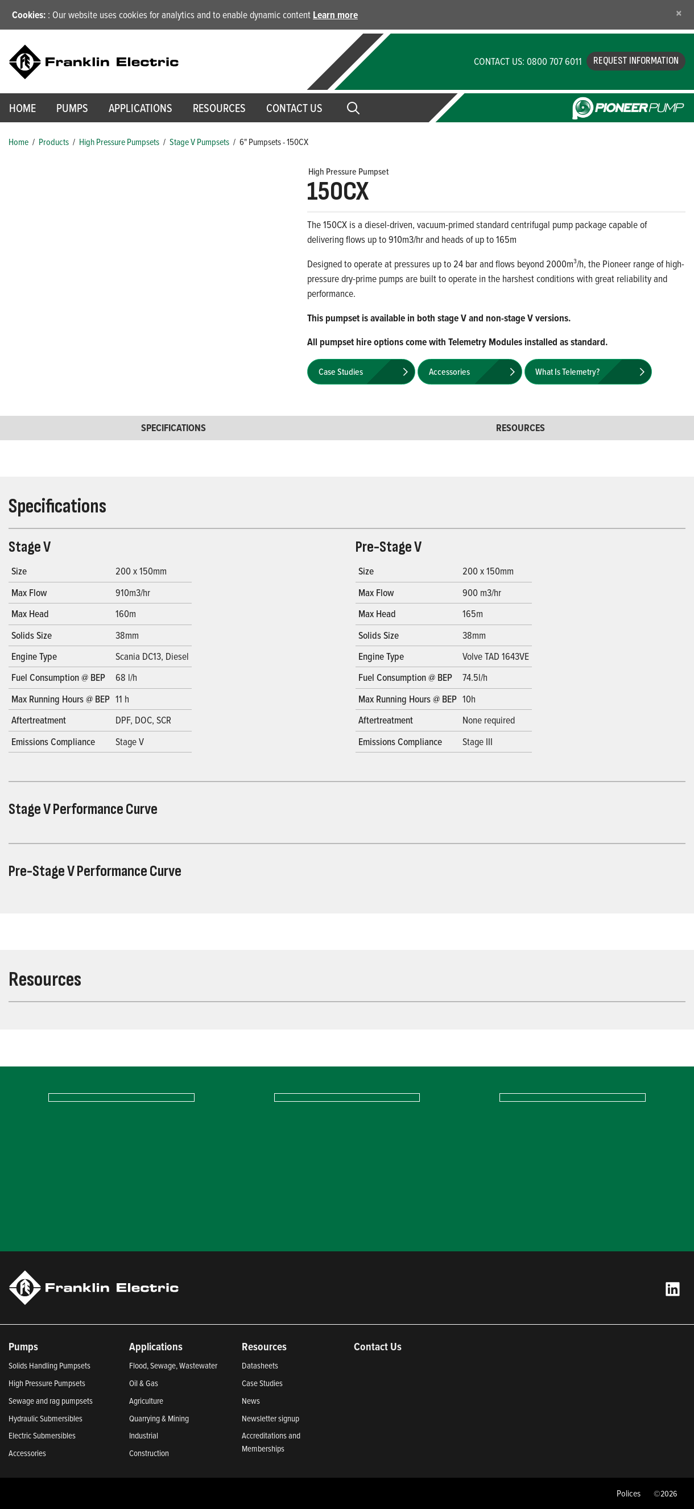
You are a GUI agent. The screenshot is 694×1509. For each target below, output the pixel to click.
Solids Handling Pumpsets (49, 1365)
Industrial (143, 1435)
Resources (219, 108)
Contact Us (294, 108)
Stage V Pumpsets (199, 141)
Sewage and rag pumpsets (51, 1401)
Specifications (173, 427)
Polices (629, 1493)
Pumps (23, 1346)
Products (54, 141)
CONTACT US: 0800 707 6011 (528, 61)
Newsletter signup (270, 1418)
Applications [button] (140, 108)
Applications (156, 1346)
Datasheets (260, 1365)
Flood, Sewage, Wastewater (173, 1365)
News (251, 1401)
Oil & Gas (143, 1383)
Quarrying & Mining (159, 1418)
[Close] (678, 13)
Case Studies (262, 1383)
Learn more (335, 14)
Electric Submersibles (42, 1435)
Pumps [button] (72, 108)
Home (18, 141)
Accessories (27, 1453)
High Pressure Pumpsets (119, 141)
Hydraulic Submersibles (45, 1418)
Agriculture (146, 1401)
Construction (149, 1453)
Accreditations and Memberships (271, 1441)
